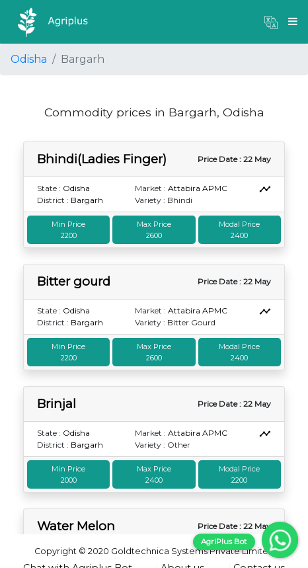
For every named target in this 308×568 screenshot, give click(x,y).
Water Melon (76, 526)
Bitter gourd (73, 281)
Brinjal (56, 403)
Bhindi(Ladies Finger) (102, 159)
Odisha (29, 59)
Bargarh (87, 200)
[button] (271, 22)
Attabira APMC (197, 188)
